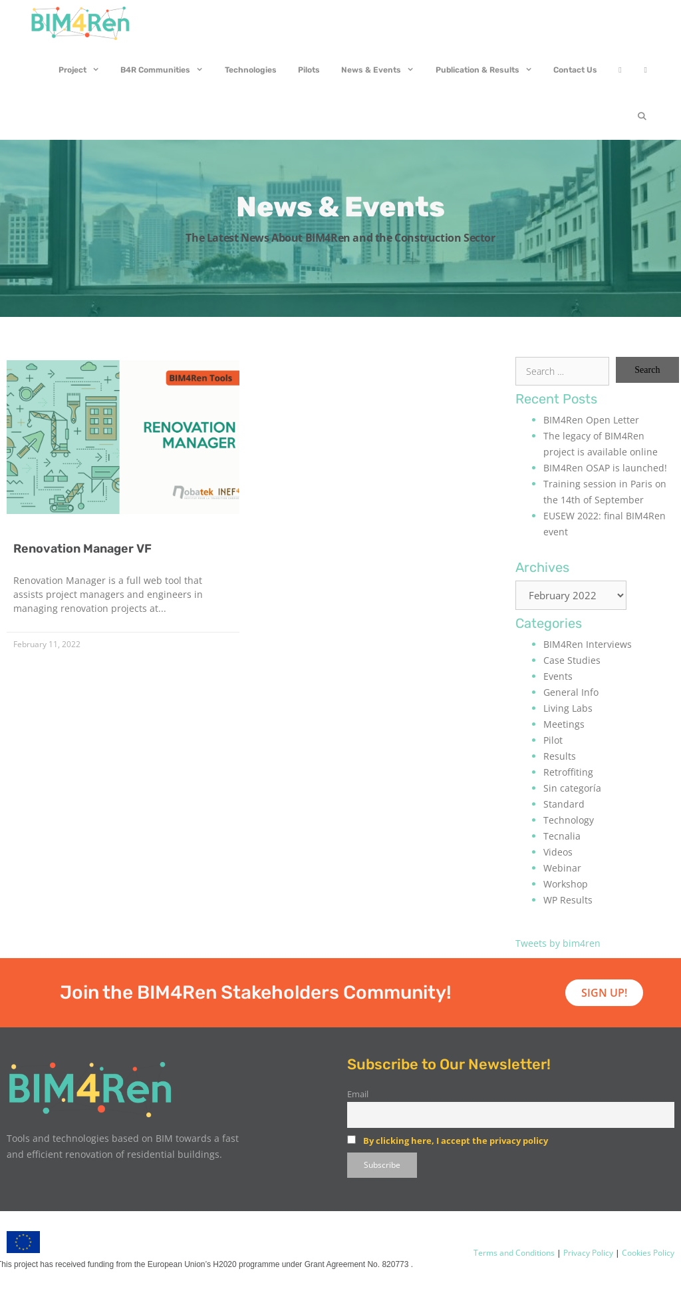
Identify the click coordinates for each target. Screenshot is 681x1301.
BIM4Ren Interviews (587, 644)
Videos (558, 852)
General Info (571, 692)
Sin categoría (572, 788)
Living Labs (568, 708)
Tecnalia (562, 836)
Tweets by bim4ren (558, 943)
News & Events (383, 70)
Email (357, 1094)
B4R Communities (167, 70)
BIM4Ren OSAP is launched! (605, 467)
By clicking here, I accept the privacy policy (455, 1141)
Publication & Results (489, 70)
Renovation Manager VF (82, 548)
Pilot (553, 740)
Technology (568, 820)
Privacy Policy (587, 1252)
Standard (564, 804)
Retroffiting (568, 772)
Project (84, 70)
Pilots (309, 70)
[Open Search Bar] (642, 116)
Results (559, 756)
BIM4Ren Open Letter (591, 419)
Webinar (562, 868)
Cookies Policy (647, 1252)
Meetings (564, 724)
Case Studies (572, 660)
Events (558, 676)
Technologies (251, 70)
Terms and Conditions (514, 1252)
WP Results (568, 900)
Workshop (565, 884)
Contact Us (575, 70)
